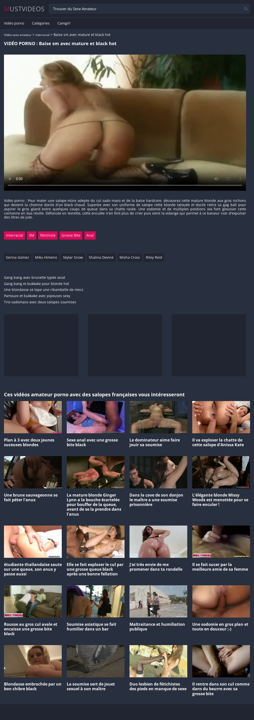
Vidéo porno (14, 23)
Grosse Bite (71, 235)
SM (31, 235)
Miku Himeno (46, 257)
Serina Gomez (17, 257)
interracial (42, 35)
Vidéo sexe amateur (18, 35)
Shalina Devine (101, 257)
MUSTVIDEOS (24, 9)
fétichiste (48, 235)
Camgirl (64, 23)
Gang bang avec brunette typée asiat (34, 278)
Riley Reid (154, 257)
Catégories (41, 23)
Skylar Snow (73, 257)
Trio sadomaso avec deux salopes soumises (40, 302)
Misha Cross (130, 257)
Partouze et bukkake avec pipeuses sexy (37, 296)
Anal (90, 235)
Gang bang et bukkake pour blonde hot (36, 284)
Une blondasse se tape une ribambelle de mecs (43, 290)
